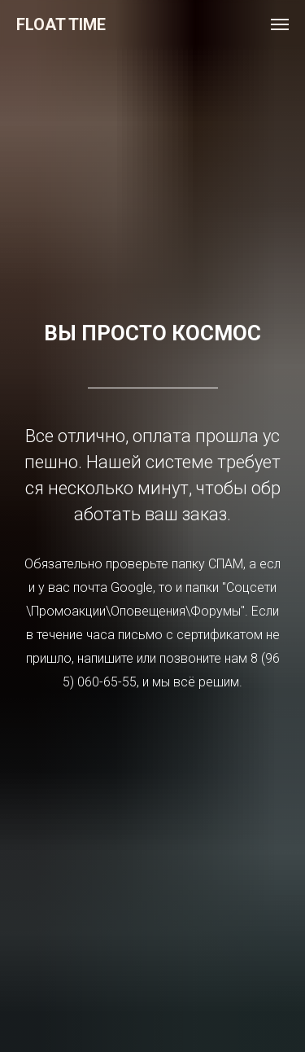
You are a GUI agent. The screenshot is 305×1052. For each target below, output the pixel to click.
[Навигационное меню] (280, 24)
